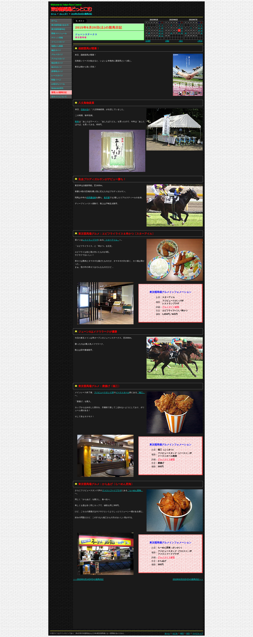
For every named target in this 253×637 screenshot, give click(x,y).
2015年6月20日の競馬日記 (81, 14)
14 (182, 28)
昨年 (77, 121)
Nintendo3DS (57, 88)
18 (199, 30)
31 (162, 36)
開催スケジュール (59, 33)
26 (201, 33)
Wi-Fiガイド (56, 67)
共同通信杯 (91, 197)
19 (149, 33)
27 (179, 33)
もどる (175, 633)
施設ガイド (56, 50)
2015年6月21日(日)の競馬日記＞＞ (188, 579)
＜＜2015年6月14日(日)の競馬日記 (88, 579)
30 (159, 36)
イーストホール (122, 392)
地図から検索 (57, 46)
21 (182, 30)
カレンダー (63, 14)
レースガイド (57, 75)
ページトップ (197, 633)
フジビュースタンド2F (104, 392)
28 (182, 33)
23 (159, 33)
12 (201, 28)
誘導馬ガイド (57, 71)
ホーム (53, 14)
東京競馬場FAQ (58, 29)
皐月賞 (107, 197)
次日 (188, 633)
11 (199, 28)
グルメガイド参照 (170, 307)
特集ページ (56, 80)
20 (185, 33)
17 (162, 30)
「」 (111, 240)
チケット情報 (57, 38)
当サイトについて (59, 97)
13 (179, 28)
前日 (182, 633)
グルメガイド (57, 54)
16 (159, 30)
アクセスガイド (58, 59)
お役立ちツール (58, 84)
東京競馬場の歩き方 (60, 25)
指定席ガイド (57, 63)
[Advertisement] (161, 8)
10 (162, 28)
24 (162, 33)
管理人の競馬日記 (59, 92)
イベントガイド (58, 42)
